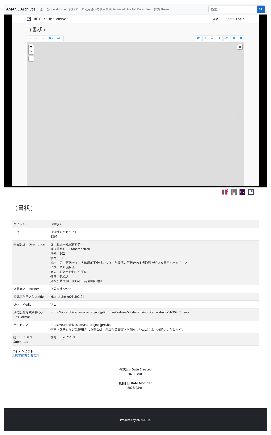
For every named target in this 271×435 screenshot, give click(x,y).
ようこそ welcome (53, 9)
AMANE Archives (20, 9)
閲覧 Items (161, 9)
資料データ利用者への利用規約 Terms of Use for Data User (110, 9)
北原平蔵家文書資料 (25, 355)
